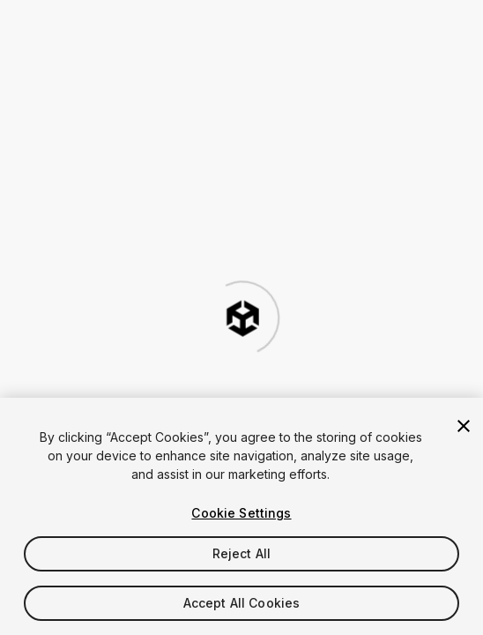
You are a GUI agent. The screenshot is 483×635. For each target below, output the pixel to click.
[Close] (463, 426)
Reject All (241, 553)
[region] (241, 516)
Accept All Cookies (242, 602)
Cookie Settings (241, 512)
